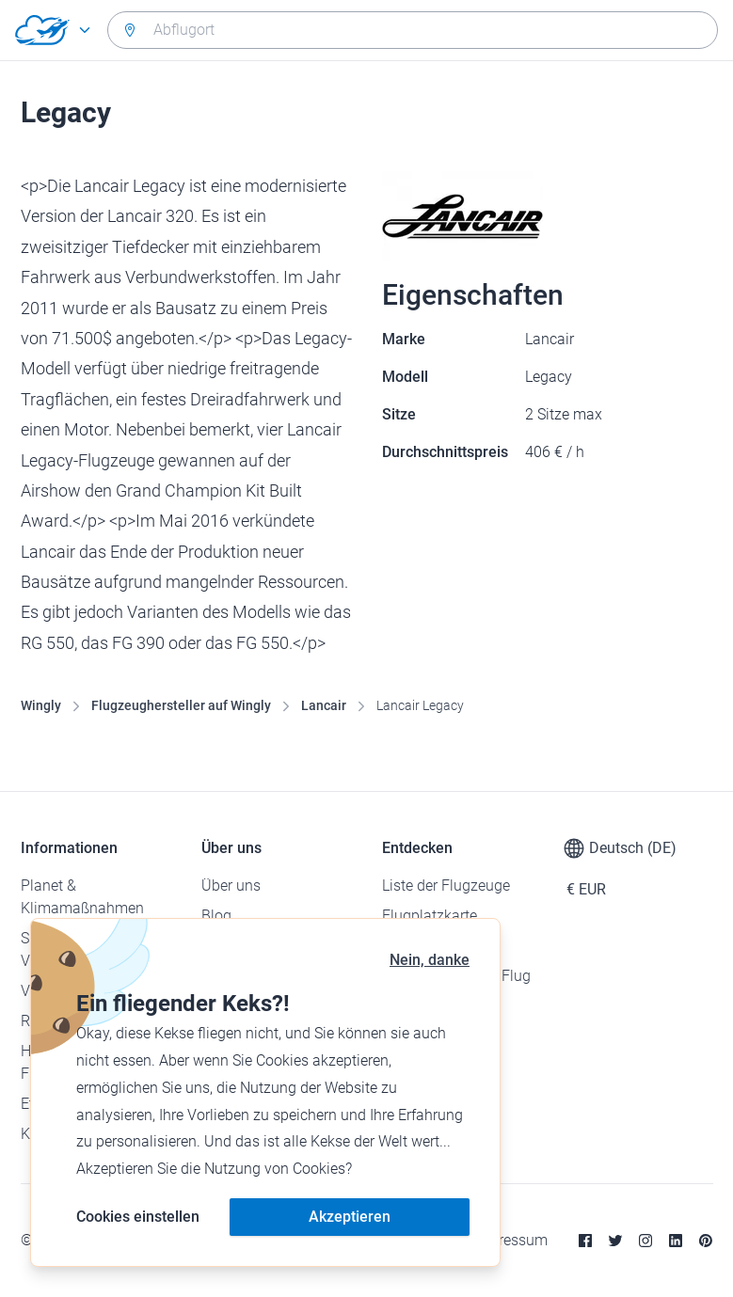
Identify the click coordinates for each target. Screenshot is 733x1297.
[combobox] (412, 30)
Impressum (510, 1240)
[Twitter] (615, 1240)
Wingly (41, 705)
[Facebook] (585, 1240)
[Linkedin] (675, 1240)
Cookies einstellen (137, 1217)
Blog (216, 916)
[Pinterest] (705, 1240)
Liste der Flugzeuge (446, 885)
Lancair (323, 705)
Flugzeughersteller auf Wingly (181, 705)
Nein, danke (430, 960)
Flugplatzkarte (429, 916)
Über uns (231, 885)
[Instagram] (645, 1240)
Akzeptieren (349, 1217)
